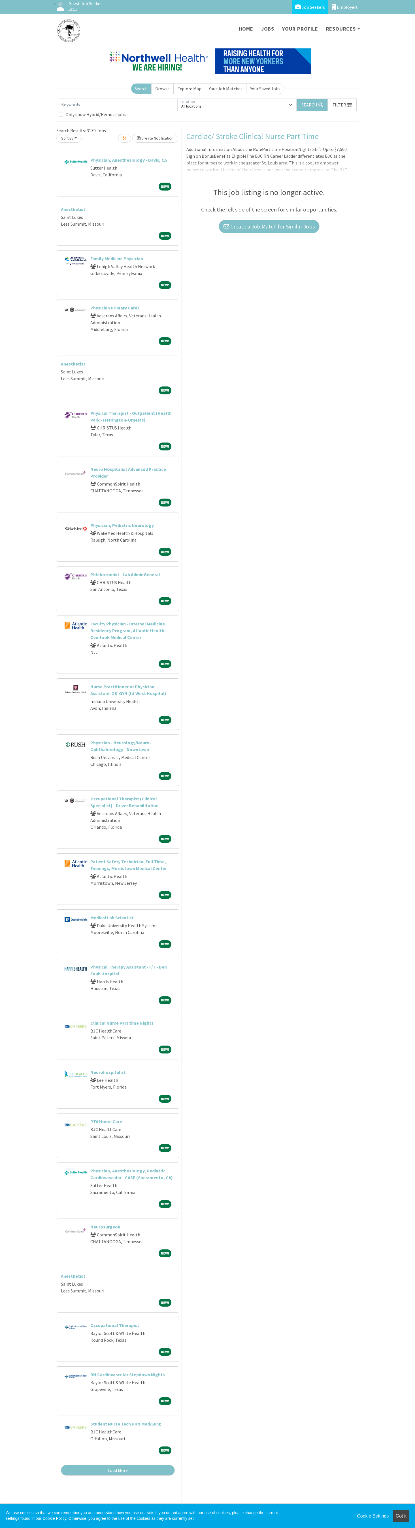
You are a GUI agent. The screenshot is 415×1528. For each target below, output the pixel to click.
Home (246, 28)
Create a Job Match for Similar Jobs (269, 226)
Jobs (267, 28)
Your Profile (300, 28)
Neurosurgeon (105, 1227)
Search (141, 88)
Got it (401, 1516)
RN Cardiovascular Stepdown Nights (127, 1374)
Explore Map (189, 88)
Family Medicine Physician (116, 258)
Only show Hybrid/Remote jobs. (96, 114)
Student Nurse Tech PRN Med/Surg (125, 1424)
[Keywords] (118, 105)
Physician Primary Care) (114, 308)
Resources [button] (341, 28)
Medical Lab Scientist (112, 917)
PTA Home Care (106, 1121)
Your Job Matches (225, 88)
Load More (118, 1470)
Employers (345, 6)
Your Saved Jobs (265, 88)
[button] (342, 105)
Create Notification (155, 138)
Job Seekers (310, 6)
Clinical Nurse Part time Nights (122, 1023)
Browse (162, 88)
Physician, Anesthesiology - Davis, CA (128, 160)
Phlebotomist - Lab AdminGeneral (125, 574)
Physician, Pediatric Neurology (122, 525)
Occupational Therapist (114, 1325)
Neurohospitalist (108, 1072)
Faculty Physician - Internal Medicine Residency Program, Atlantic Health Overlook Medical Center (127, 630)
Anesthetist (73, 209)
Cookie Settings (373, 1516)
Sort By (67, 138)
